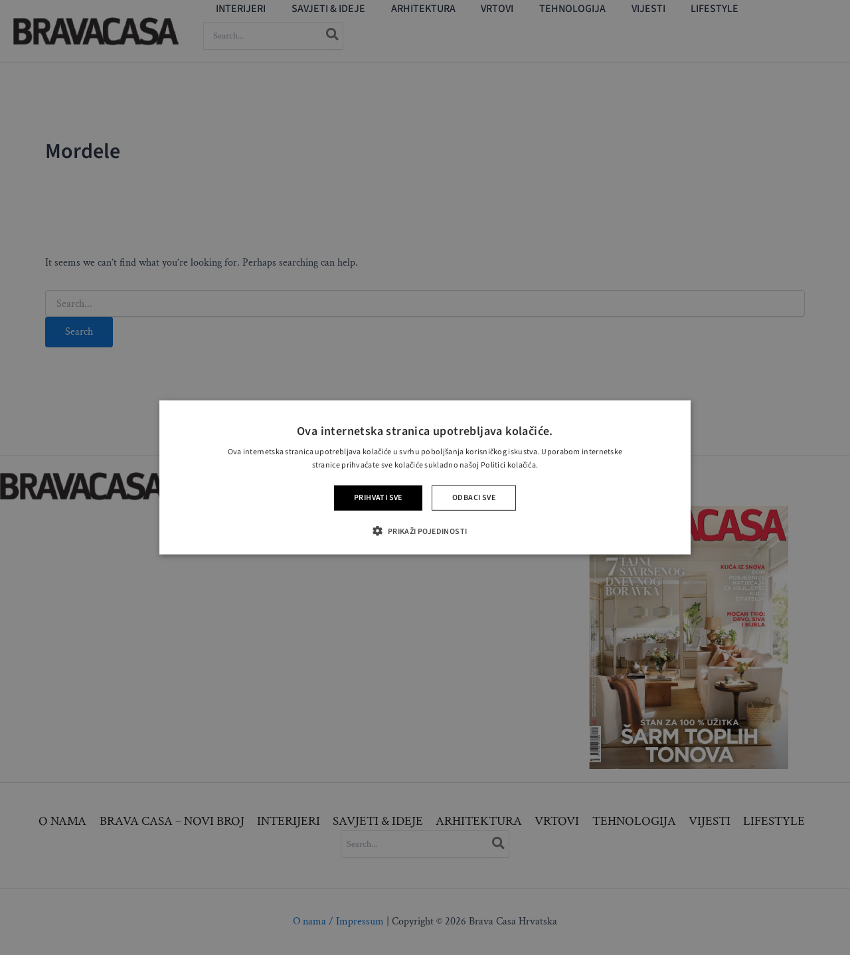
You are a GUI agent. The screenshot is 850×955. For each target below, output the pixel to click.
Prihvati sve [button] (378, 497)
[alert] (425, 477)
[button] (424, 531)
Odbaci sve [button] (473, 497)
